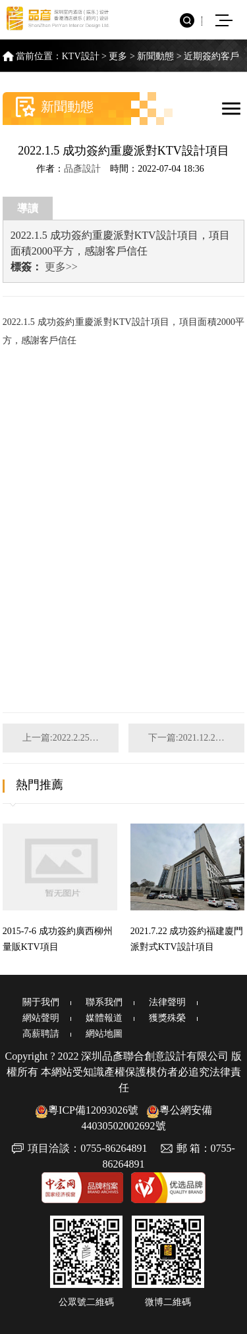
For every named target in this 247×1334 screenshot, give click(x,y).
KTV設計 (80, 56)
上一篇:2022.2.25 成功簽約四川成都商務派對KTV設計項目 (70, 738)
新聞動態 (155, 56)
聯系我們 (104, 1002)
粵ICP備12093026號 (86, 1110)
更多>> (61, 266)
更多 (118, 56)
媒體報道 (104, 1018)
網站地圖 (104, 1034)
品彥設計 (82, 169)
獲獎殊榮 (167, 1018)
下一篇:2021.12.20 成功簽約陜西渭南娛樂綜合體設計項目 (196, 738)
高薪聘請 (40, 1034)
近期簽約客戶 (211, 56)
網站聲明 (40, 1018)
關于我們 (40, 1002)
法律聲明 (167, 1002)
